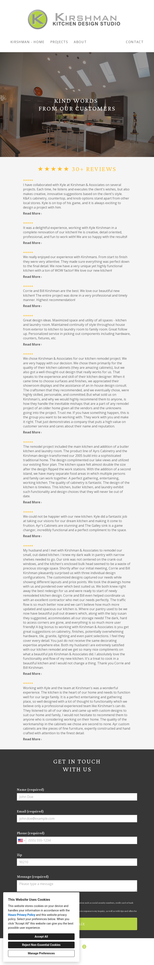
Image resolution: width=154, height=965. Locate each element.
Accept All (41, 936)
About (80, 42)
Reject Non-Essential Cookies (41, 945)
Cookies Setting (86, 958)
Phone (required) (77, 837)
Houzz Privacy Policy (21, 915)
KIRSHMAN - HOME (27, 42)
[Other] (84, 947)
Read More (32, 213)
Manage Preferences (41, 953)
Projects (59, 42)
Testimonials (106, 42)
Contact (135, 42)
